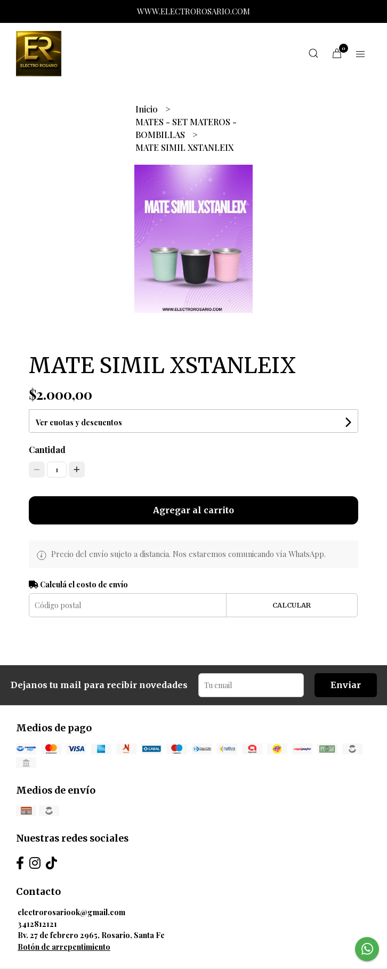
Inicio (147, 109)
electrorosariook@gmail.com (71, 912)
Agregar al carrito (193, 510)
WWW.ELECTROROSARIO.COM (193, 11)
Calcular (291, 605)
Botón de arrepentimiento (64, 946)
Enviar (345, 685)
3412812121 (37, 923)
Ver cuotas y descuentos (79, 422)
